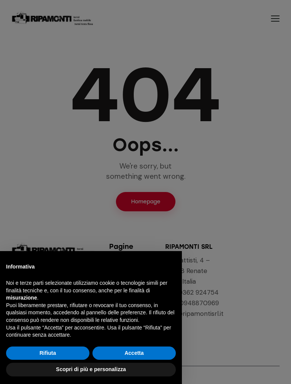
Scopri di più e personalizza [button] (91, 369)
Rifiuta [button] (47, 353)
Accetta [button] (134, 353)
